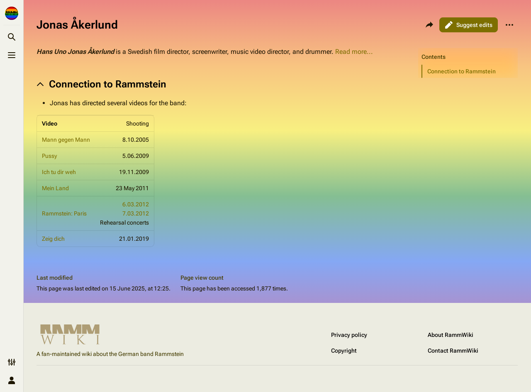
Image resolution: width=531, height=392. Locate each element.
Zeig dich (53, 238)
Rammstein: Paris (64, 213)
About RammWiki (450, 335)
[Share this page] (429, 25)
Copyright (344, 350)
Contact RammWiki (453, 350)
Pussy (49, 155)
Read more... (354, 52)
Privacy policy (349, 335)
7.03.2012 (135, 213)
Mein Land (55, 188)
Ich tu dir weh (59, 172)
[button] (470, 71)
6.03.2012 (135, 204)
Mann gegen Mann (66, 139)
